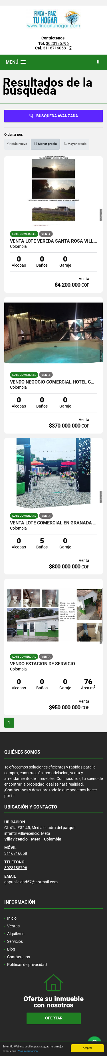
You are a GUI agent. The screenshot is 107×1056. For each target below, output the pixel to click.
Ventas (13, 926)
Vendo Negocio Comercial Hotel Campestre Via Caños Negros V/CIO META (53, 382)
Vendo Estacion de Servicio (42, 664)
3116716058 (54, 48)
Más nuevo (17, 144)
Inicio (12, 918)
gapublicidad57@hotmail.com (31, 882)
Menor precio (45, 144)
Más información (28, 1051)
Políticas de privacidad (27, 964)
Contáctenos (18, 957)
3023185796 (57, 43)
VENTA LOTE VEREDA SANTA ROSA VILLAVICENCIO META (53, 241)
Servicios (15, 941)
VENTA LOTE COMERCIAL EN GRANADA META (53, 523)
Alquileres (15, 933)
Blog (11, 949)
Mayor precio (74, 144)
